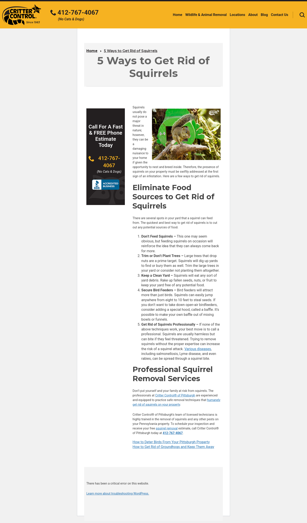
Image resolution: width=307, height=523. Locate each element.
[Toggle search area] (302, 14)
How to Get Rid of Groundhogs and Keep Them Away (173, 447)
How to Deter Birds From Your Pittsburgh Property (171, 442)
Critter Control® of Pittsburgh (175, 395)
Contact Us (279, 15)
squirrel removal (167, 428)
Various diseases (197, 349)
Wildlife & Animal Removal (206, 15)
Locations (237, 15)
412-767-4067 (173, 433)
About (253, 15)
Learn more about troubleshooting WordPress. (117, 493)
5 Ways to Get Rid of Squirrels (130, 51)
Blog (264, 15)
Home (177, 15)
